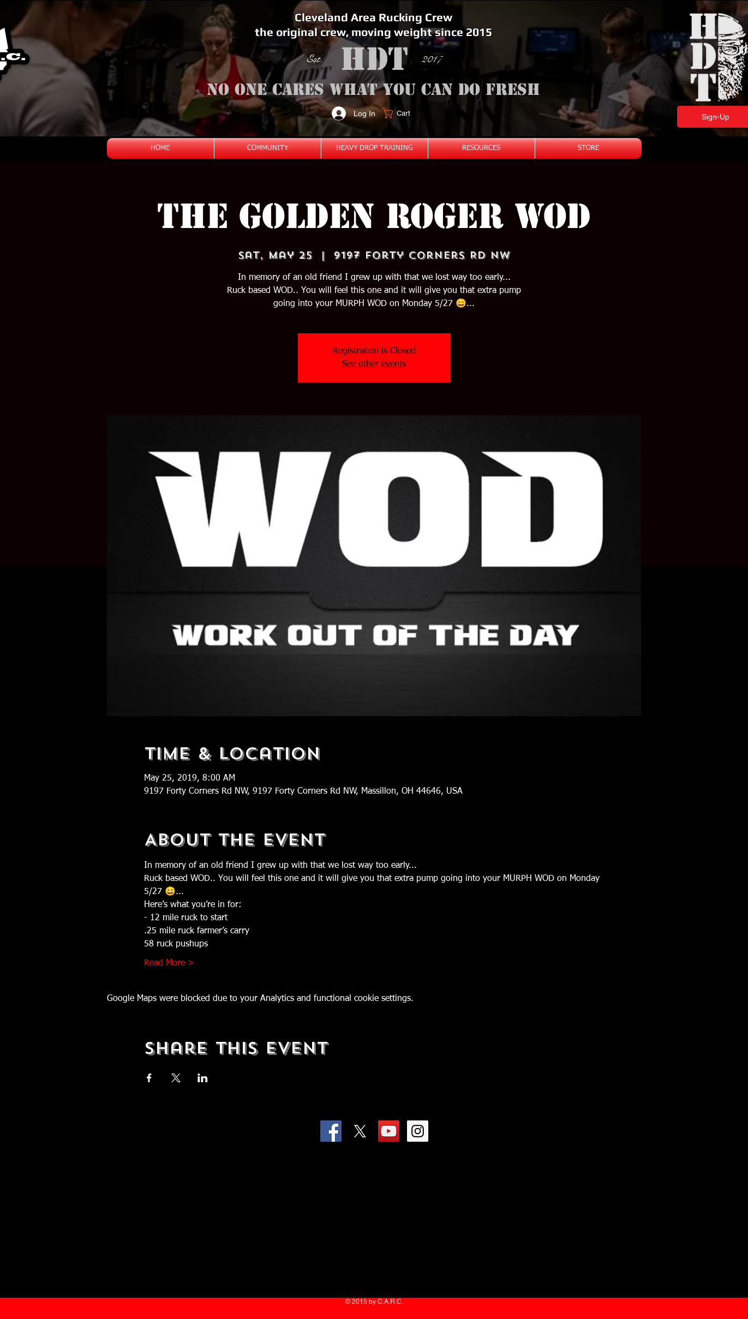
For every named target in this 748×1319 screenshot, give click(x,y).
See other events (374, 364)
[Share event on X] (176, 1078)
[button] (402, 113)
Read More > (169, 963)
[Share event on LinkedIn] (203, 1078)
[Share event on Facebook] (149, 1078)
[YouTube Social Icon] (388, 1131)
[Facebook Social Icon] (331, 1131)
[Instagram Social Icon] (417, 1131)
